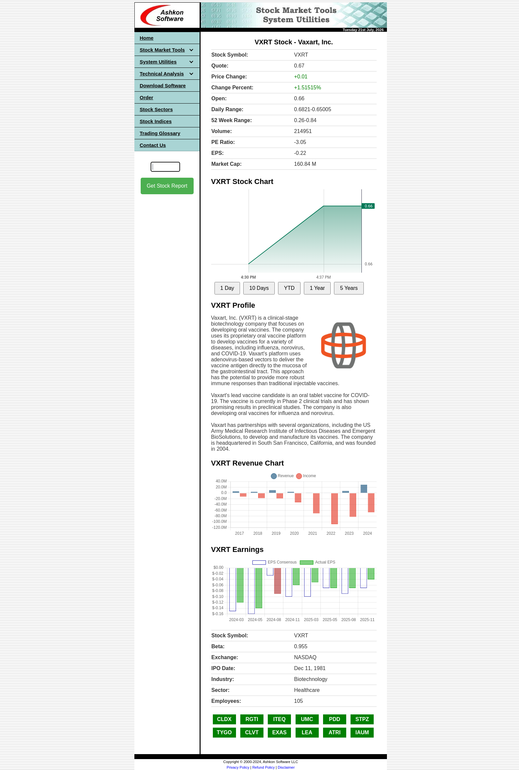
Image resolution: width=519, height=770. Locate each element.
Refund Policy (263, 767)
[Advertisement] (167, 298)
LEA (307, 732)
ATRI (335, 732)
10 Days (259, 288)
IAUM (362, 732)
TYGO (224, 732)
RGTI (252, 719)
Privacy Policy (238, 767)
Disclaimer (286, 767)
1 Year (317, 288)
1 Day (227, 288)
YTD (289, 288)
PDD (334, 719)
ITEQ (279, 719)
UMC (307, 719)
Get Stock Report (167, 186)
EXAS (279, 732)
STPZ (362, 719)
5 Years (348, 288)
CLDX (224, 719)
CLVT (252, 732)
